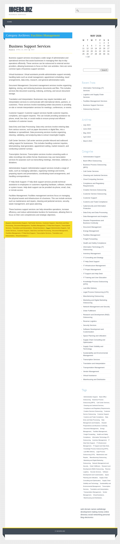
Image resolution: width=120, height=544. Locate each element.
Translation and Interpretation (22, 228)
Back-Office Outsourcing (92, 161)
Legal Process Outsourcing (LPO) (95, 292)
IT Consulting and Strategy (93, 258)
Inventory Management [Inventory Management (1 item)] (99, 440)
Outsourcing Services (91, 109)
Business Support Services (29, 46)
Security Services (89, 325)
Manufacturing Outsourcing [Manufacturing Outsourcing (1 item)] (98, 457)
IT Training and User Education (95, 277)
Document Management (22, 225)
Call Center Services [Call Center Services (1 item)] (103, 402)
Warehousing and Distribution (94, 379)
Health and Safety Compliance (94, 243)
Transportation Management (93, 367)
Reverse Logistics (90, 321)
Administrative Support (19, 223)
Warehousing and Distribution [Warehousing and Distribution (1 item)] (93, 498)
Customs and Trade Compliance (95, 202)
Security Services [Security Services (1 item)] (95, 472)
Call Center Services (35, 223)
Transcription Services (44, 233)
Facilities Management (38, 225)
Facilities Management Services (95, 101)
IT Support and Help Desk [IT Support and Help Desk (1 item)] (101, 446)
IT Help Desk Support (53, 225)
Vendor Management (91, 371)
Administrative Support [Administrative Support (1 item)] (91, 397)
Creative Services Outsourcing (94, 190)
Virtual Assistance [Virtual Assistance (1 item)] (98, 495)
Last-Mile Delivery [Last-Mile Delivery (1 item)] (89, 451)
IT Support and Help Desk (93, 274)
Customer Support (49, 223)
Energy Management (91, 231)
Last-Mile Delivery (90, 288)
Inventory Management (92, 253)
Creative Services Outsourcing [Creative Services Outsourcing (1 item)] (93, 411)
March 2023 (87, 141)
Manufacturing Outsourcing (93, 296)
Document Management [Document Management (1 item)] (91, 428)
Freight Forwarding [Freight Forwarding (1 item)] (89, 434)
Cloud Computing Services (93, 179)
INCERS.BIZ (20, 9)
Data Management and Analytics (95, 216)
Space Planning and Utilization (94, 336)
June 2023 (87, 129)
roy (33, 50)
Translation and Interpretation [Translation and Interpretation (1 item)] (99, 489)
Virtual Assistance (39, 228)
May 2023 (87, 133)
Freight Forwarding (90, 239)
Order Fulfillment (89, 311)
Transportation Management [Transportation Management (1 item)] (92, 492)
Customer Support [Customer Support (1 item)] (103, 414)
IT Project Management (92, 269)
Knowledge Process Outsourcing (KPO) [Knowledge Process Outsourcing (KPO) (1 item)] (96, 449)
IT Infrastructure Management (94, 266)
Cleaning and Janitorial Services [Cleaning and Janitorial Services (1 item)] (93, 405)
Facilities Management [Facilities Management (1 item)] (100, 431)
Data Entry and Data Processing (40, 230)
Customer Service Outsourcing (94, 194)
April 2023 (87, 137)
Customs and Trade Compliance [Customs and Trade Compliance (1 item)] (93, 417)
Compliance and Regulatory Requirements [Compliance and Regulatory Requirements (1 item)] (97, 408)
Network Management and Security (96, 307)
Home (9, 22)
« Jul (88, 57)
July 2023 (86, 125)
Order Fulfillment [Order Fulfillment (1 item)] (95, 466)
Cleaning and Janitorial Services (95, 175)
